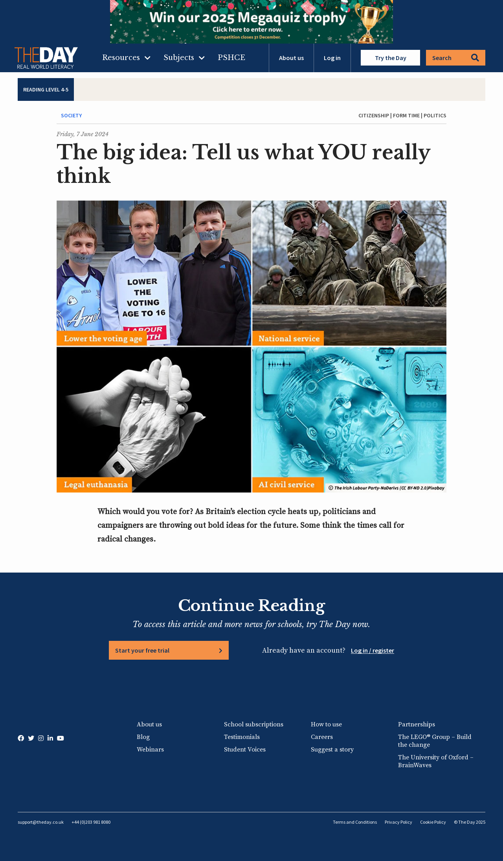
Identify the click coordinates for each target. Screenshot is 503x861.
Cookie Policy (433, 822)
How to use (326, 724)
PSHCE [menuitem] (231, 57)
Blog (143, 737)
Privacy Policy (398, 822)
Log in (332, 58)
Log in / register (372, 650)
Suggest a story (332, 749)
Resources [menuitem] (121, 57)
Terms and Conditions (355, 822)
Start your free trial (142, 650)
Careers (322, 737)
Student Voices (245, 749)
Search (455, 58)
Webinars (150, 749)
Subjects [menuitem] (178, 57)
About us (291, 58)
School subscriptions (253, 724)
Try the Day (390, 58)
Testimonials (242, 737)
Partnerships (416, 724)
